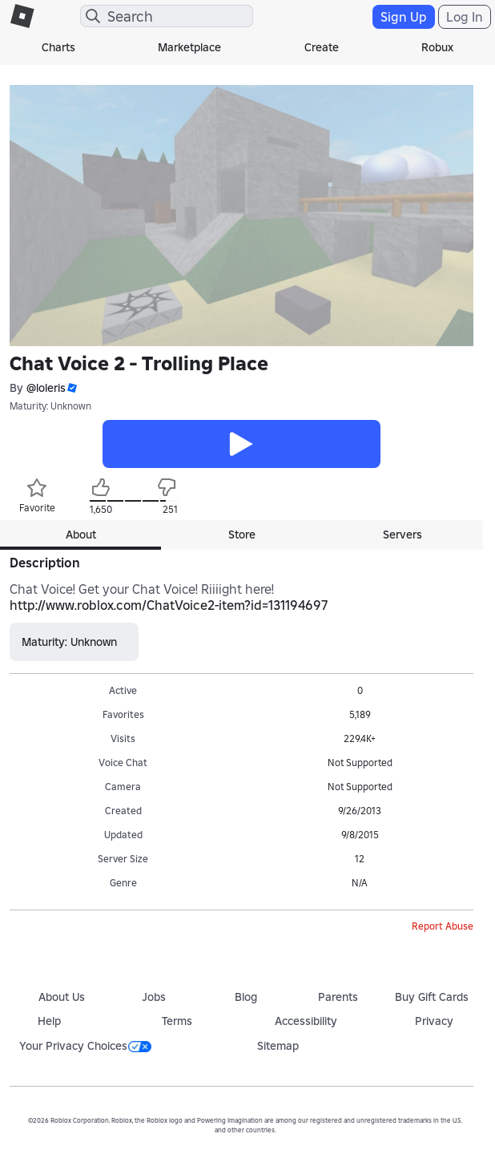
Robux (437, 47)
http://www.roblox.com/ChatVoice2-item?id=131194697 (169, 605)
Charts (58, 47)
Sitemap (278, 1046)
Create (321, 47)
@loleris (46, 388)
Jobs (154, 997)
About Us (61, 997)
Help (49, 1021)
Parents (338, 997)
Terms (177, 1021)
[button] (71, 388)
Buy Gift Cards (432, 997)
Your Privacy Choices (85, 1046)
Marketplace (189, 47)
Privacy (434, 1021)
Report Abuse (442, 926)
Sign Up (403, 17)
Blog (246, 997)
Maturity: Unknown (50, 406)
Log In (464, 17)
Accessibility (306, 1021)
